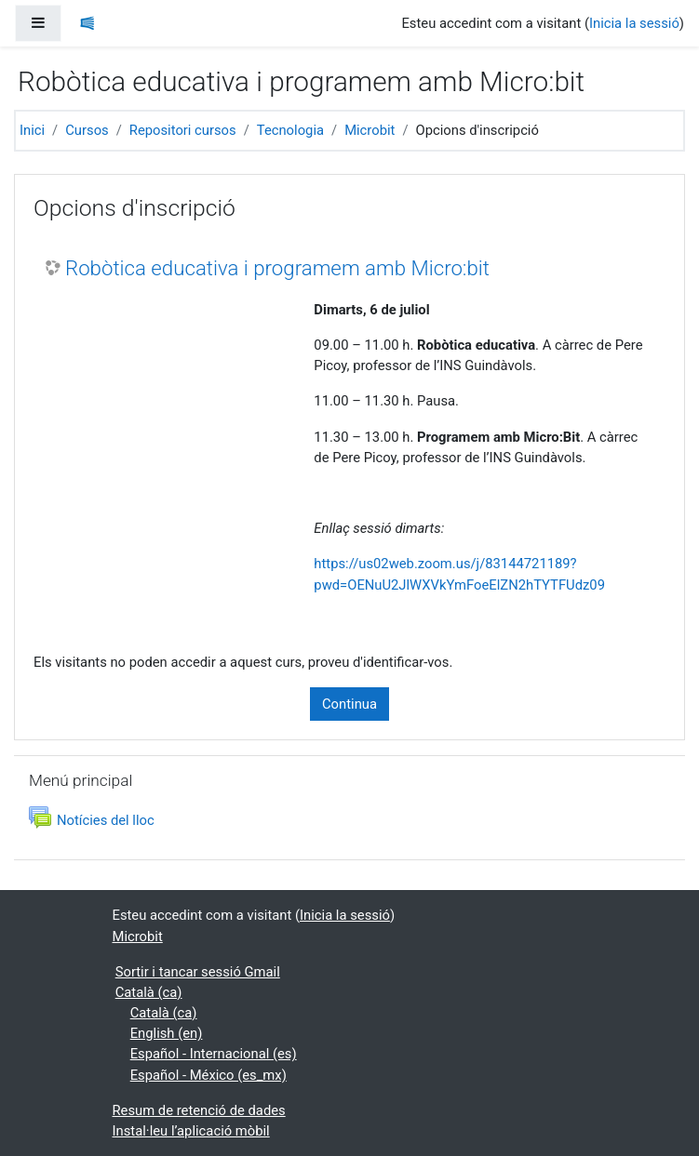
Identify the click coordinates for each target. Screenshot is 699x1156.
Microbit (369, 130)
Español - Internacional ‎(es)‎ (213, 1053)
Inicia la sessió (634, 23)
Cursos (86, 130)
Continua (349, 704)
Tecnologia (290, 130)
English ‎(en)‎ (166, 1033)
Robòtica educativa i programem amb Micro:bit (277, 268)
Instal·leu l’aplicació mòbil (191, 1131)
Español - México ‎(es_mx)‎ (208, 1075)
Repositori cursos (182, 130)
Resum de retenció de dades (199, 1110)
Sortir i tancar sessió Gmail (197, 971)
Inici (32, 130)
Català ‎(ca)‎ (148, 992)
